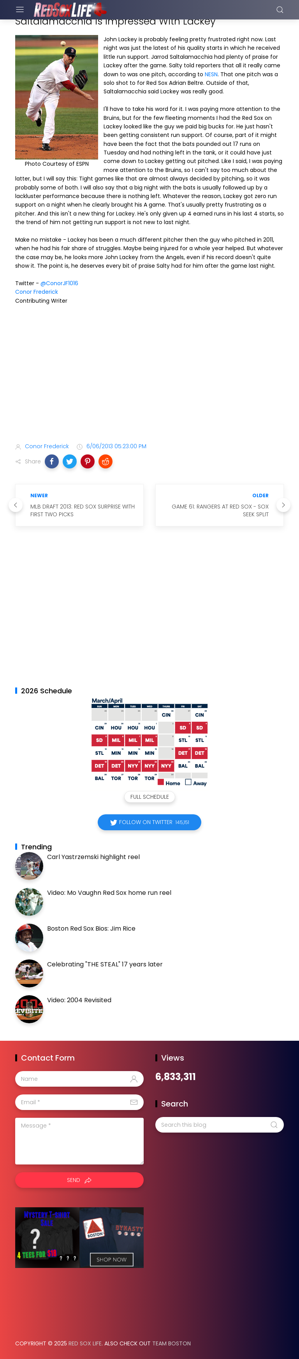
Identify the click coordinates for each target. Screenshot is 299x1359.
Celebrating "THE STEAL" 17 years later (105, 964)
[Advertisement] (149, 375)
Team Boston (171, 1343)
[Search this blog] (219, 1125)
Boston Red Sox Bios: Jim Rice (91, 928)
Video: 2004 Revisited (79, 1000)
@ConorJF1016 (59, 283)
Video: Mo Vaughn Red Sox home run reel (109, 892)
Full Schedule (149, 797)
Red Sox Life (85, 1343)
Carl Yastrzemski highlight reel (93, 856)
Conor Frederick (36, 292)
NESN (211, 74)
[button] (52, 461)
